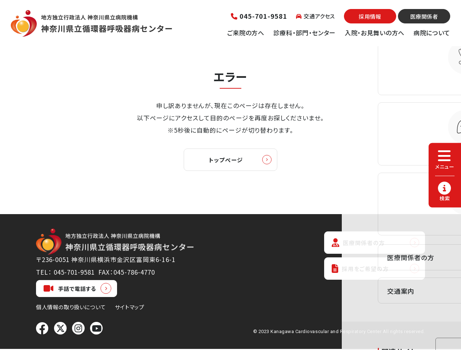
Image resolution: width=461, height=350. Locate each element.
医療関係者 (424, 16)
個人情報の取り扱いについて (71, 308)
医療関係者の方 (360, 243)
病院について (431, 32)
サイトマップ (129, 308)
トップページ (226, 160)
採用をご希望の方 (362, 270)
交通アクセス (315, 16)
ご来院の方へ (245, 32)
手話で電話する (70, 289)
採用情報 (370, 16)
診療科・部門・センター (304, 32)
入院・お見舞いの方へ (374, 32)
